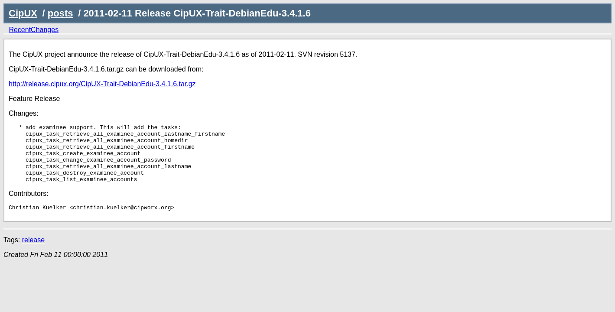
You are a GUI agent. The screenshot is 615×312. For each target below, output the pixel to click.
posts (60, 13)
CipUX (23, 13)
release (33, 253)
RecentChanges (34, 29)
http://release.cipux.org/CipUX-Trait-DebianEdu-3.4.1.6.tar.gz (102, 84)
